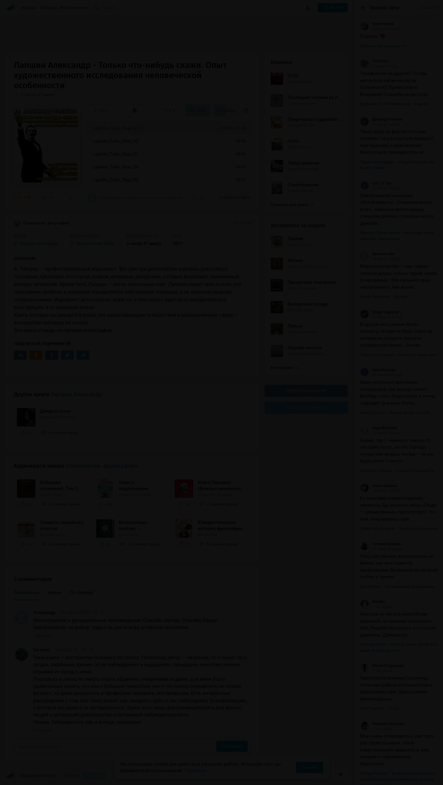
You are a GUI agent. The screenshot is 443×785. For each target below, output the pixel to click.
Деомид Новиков (381, 119)
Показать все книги (292, 204)
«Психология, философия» (102, 465)
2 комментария (235, 197)
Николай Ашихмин (382, 723)
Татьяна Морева (380, 543)
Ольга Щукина (378, 485)
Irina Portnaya (378, 369)
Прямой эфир (384, 7)
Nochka (372, 601)
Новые (55, 592)
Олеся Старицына (382, 665)
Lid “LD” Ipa (376, 183)
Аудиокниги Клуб (30, 776)
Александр (44, 612)
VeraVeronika (377, 254)
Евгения (41, 649)
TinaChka (374, 61)
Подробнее (196, 770)
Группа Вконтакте (306, 391)
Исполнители (74, 7)
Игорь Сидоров (379, 312)
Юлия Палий (377, 24)
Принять (309, 767)
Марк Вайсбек (378, 428)
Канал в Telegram (306, 407)
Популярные (26, 592)
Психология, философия (41, 223)
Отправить (232, 746)
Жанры (29, 7)
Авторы (48, 7)
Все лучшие (284, 367)
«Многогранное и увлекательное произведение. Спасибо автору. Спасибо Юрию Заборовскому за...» (137, 197)
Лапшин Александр (76, 394)
